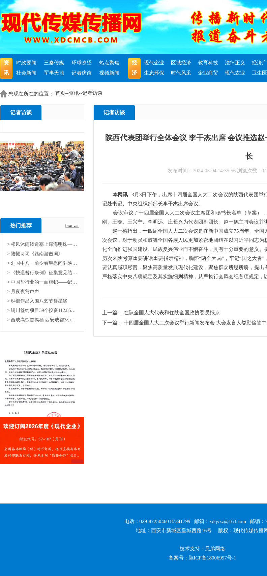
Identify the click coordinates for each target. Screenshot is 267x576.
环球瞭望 (81, 62)
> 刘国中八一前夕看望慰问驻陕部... (42, 263)
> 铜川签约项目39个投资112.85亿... (42, 310)
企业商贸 (208, 73)
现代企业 (154, 62)
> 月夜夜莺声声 (23, 291)
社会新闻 (26, 73)
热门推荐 (21, 225)
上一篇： (113, 312)
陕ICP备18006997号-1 (212, 557)
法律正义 (235, 62)
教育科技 (208, 62)
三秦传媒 (54, 62)
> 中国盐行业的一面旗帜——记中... (42, 282)
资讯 (6, 68)
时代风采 (181, 73)
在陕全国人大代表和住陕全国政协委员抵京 (172, 312)
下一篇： (113, 322)
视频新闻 (109, 73)
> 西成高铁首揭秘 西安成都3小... (41, 319)
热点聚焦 (109, 62)
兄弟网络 (215, 548)
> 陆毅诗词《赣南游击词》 (35, 253)
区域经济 (181, 62)
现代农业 (235, 73)
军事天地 (54, 73)
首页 (60, 93)
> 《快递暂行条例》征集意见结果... (42, 272)
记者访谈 (81, 73)
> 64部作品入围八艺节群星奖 (37, 301)
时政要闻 (26, 62)
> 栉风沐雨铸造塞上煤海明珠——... (42, 244)
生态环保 (154, 73)
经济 (134, 68)
